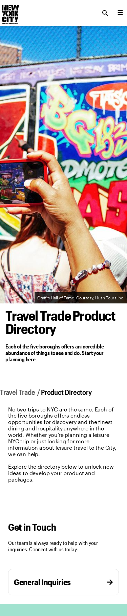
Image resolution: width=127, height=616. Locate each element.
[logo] (10, 11)
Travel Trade (17, 392)
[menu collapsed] (120, 13)
